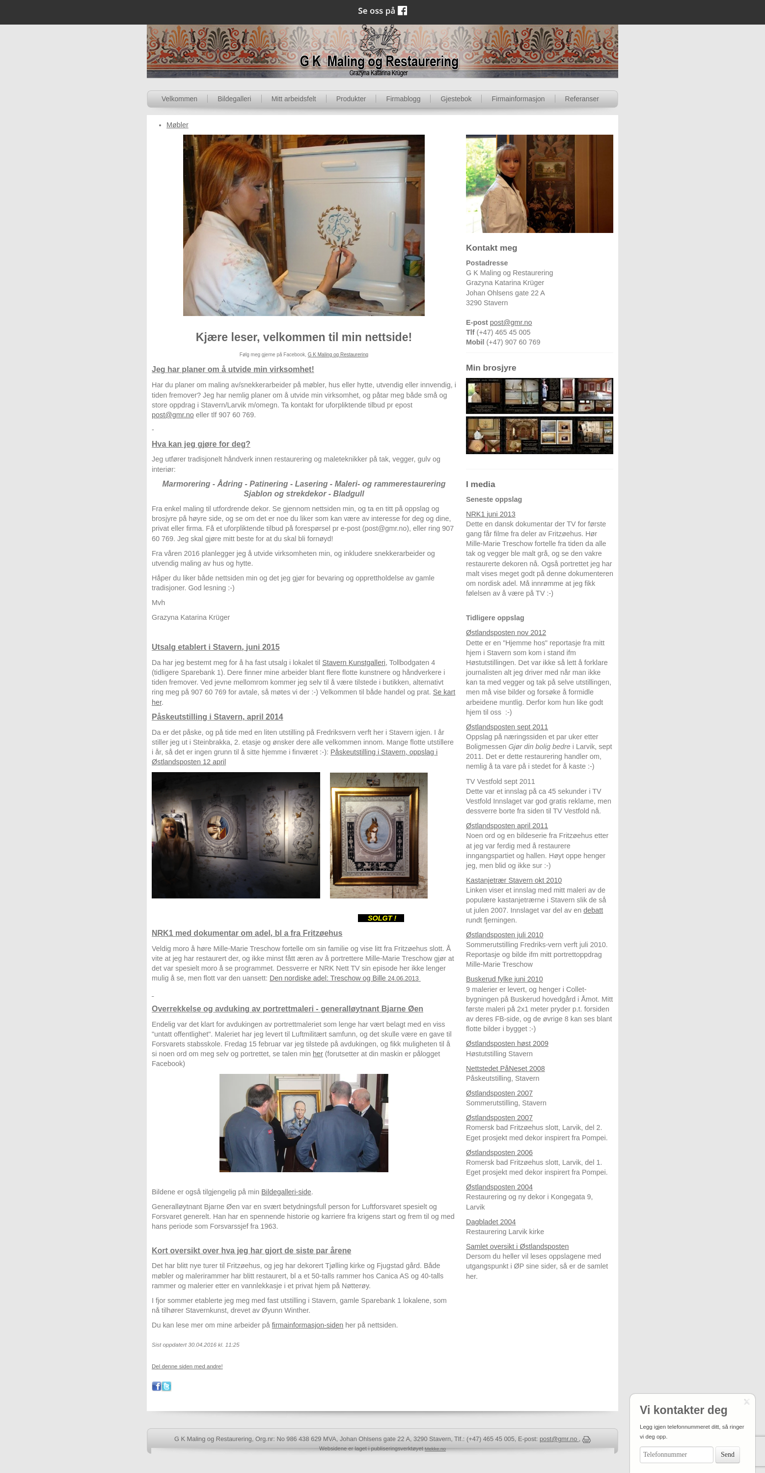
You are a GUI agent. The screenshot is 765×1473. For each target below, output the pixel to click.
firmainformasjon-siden (308, 1325)
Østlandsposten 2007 (499, 1093)
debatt (593, 910)
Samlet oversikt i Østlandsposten (517, 1246)
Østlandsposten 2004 (499, 1187)
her (318, 1054)
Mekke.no (435, 1448)
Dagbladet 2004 (491, 1222)
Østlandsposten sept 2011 (507, 727)
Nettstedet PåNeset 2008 (505, 1068)
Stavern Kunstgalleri (353, 662)
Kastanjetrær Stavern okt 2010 (514, 880)
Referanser (582, 99)
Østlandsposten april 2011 (507, 826)
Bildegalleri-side (286, 1192)
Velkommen (179, 99)
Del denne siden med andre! (187, 1366)
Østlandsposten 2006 (499, 1152)
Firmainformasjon (518, 99)
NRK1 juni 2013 (491, 514)
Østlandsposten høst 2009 (507, 1043)
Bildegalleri (234, 99)
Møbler (177, 125)
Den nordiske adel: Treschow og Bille (345, 978)
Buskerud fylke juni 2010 (504, 979)
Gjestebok (455, 99)
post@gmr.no (173, 415)
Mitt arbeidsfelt (294, 99)
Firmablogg (403, 99)
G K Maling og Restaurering (338, 354)
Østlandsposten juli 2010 (505, 935)
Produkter (351, 99)
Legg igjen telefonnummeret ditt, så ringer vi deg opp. (692, 1432)
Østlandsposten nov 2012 (506, 632)
